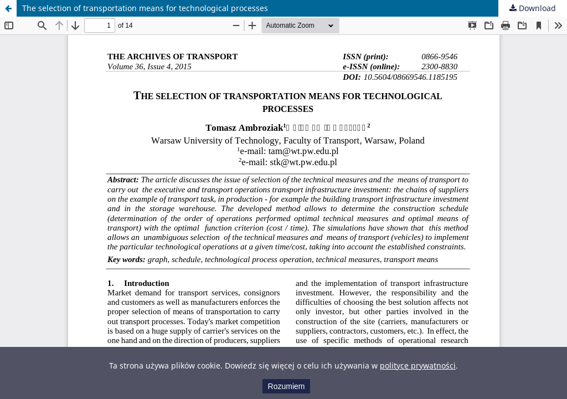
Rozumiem (286, 386)
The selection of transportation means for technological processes (145, 8)
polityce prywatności (418, 365)
